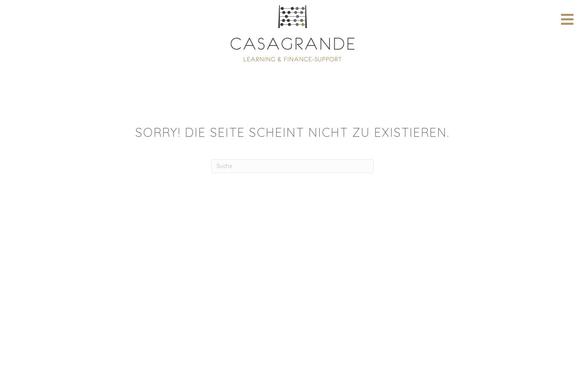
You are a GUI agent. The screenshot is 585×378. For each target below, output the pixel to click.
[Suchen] (292, 166)
